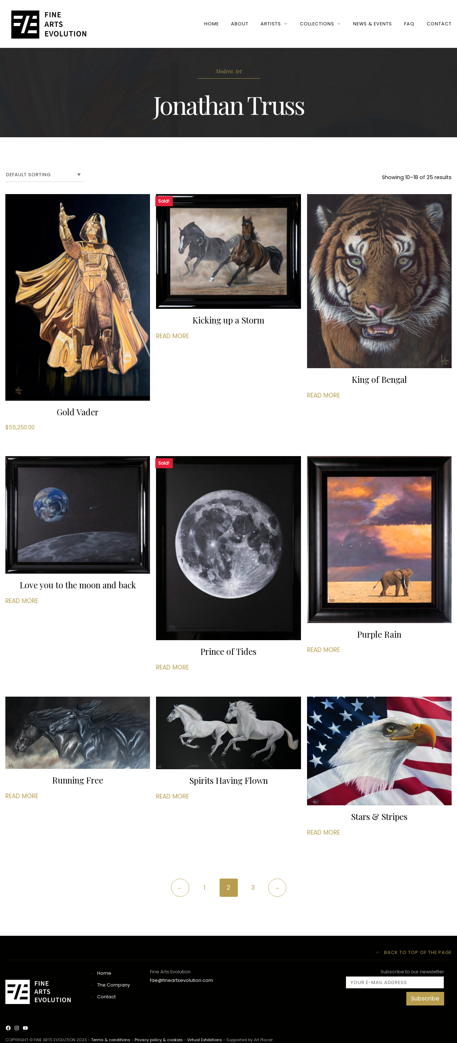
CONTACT (439, 24)
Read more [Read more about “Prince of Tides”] (172, 668)
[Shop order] (44, 175)
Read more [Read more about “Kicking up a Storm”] (172, 336)
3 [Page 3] (253, 888)
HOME (211, 24)
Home (104, 974)
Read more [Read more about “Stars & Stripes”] (323, 833)
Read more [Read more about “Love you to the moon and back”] (21, 601)
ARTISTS (271, 24)
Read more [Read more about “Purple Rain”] (323, 651)
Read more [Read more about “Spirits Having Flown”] (172, 797)
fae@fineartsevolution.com (181, 981)
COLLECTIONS (317, 24)
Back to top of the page (414, 953)
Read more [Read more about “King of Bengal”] (323, 395)
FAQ (409, 24)
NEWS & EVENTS (372, 24)
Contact (106, 997)
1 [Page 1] (204, 888)
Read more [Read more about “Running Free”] (21, 796)
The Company (113, 986)
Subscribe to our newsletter (395, 979)
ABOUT (239, 24)
